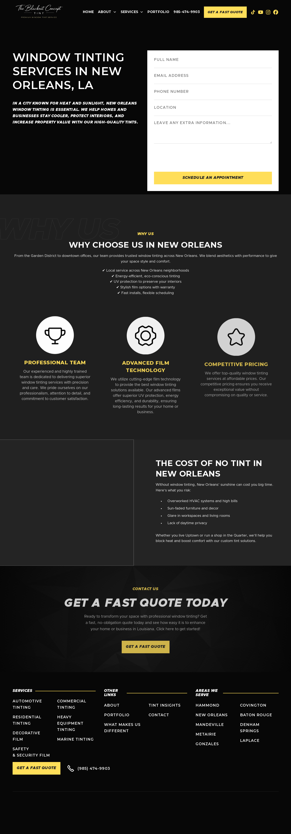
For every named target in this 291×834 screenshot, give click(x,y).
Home (88, 12)
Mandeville (210, 724)
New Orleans (212, 715)
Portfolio (158, 12)
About (112, 705)
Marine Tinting (75, 739)
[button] (107, 12)
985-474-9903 (187, 12)
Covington (253, 705)
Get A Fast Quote (225, 12)
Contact (159, 715)
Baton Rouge (256, 715)
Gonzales (207, 744)
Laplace (250, 740)
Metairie (206, 734)
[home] (39, 12)
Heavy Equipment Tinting (70, 723)
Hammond (207, 705)
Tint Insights (165, 705)
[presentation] (186, 157)
